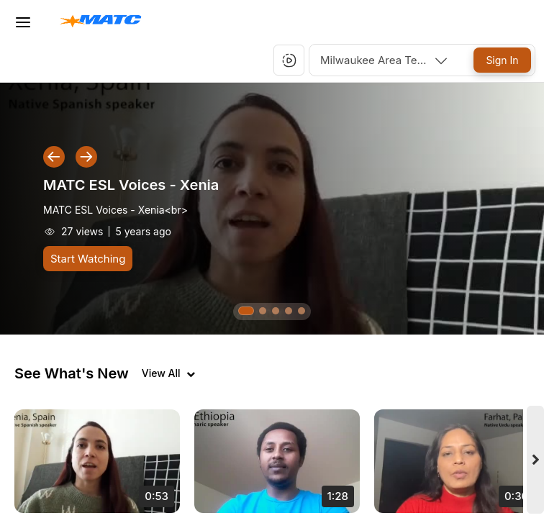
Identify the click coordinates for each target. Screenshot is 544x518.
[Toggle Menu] (23, 22)
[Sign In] (502, 60)
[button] (289, 60)
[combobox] (385, 60)
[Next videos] (535, 460)
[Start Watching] (87, 258)
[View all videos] (168, 373)
